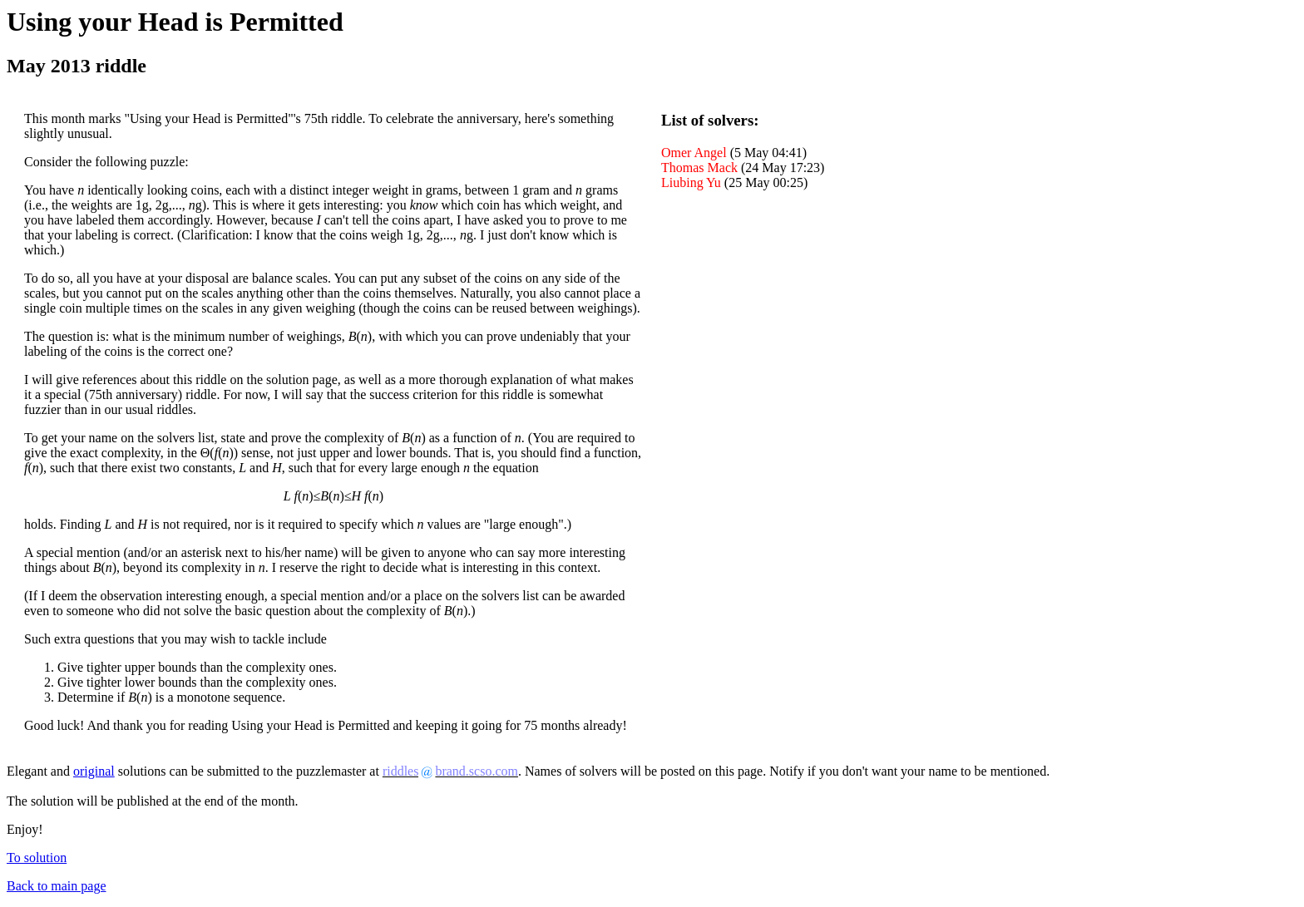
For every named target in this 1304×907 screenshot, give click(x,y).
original (94, 771)
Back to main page (56, 886)
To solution (37, 857)
